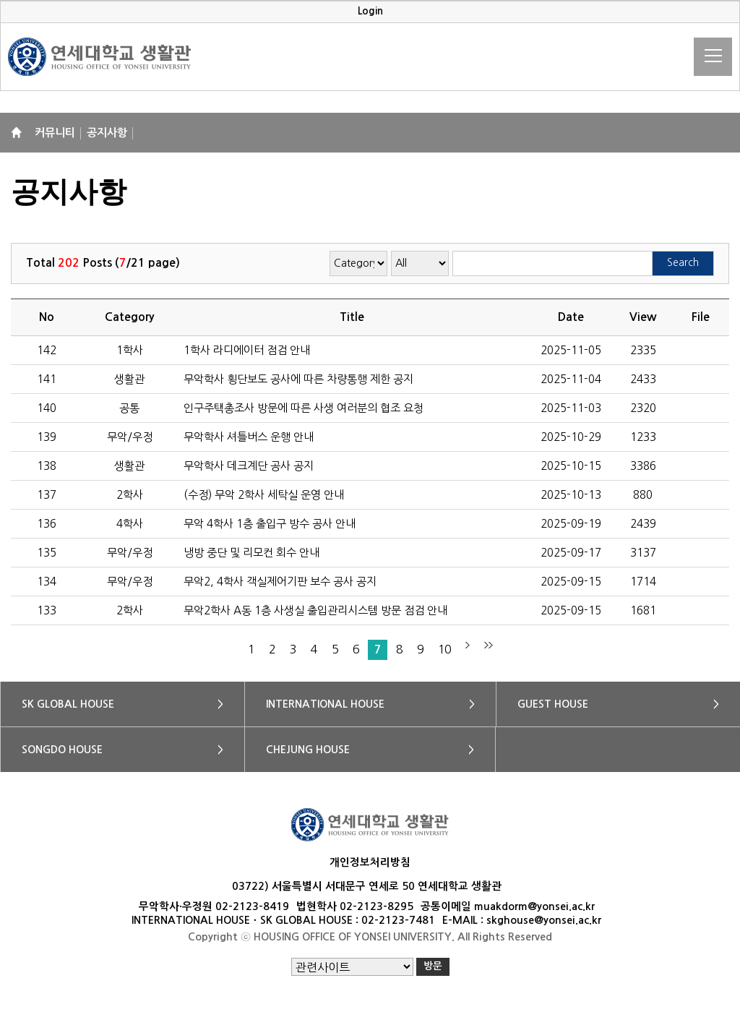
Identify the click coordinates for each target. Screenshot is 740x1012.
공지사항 (107, 132)
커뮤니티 (55, 132)
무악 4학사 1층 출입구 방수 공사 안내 (270, 523)
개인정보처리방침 (370, 862)
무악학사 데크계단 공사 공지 (249, 465)
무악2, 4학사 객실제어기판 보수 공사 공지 (280, 581)
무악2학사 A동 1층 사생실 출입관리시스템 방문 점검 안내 (315, 610)
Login (370, 11)
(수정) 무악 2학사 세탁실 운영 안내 (264, 494)
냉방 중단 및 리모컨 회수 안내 (251, 552)
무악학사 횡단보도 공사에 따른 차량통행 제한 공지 (298, 379)
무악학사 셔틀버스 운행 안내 (249, 437)
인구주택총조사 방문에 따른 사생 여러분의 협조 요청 (303, 408)
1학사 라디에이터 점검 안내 (247, 350)
